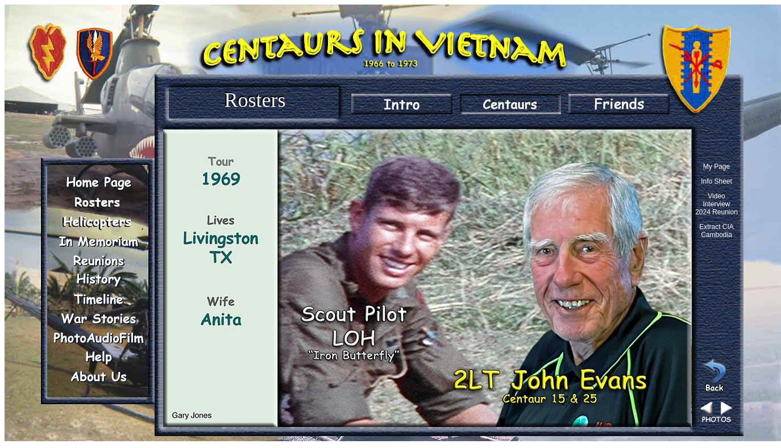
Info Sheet (716, 181)
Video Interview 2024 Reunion (716, 204)
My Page (716, 167)
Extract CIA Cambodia (716, 231)
